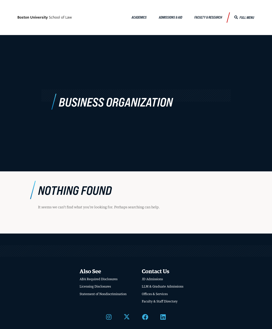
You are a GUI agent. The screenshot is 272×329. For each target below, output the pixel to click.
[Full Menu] (244, 17)
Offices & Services (155, 294)
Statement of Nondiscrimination (103, 294)
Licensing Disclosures (95, 286)
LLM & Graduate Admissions (162, 286)
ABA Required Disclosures (98, 279)
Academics (139, 17)
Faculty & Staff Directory (160, 301)
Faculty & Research (208, 17)
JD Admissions (152, 279)
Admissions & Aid (170, 17)
